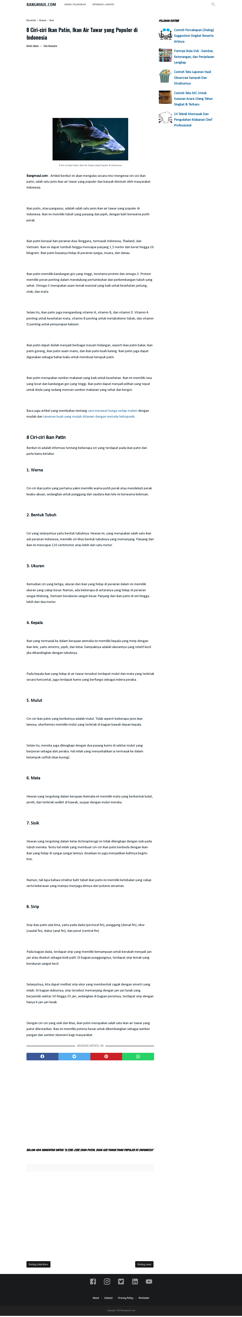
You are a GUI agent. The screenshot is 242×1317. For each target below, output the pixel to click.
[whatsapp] (138, 1057)
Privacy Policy (126, 1299)
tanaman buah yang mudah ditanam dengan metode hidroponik (88, 418)
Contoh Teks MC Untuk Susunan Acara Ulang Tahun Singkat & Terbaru (193, 99)
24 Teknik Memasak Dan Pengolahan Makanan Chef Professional (193, 120)
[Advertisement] (90, 79)
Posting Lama (144, 1265)
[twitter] (74, 1057)
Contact (108, 1299)
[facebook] (42, 1057)
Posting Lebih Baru (38, 1265)
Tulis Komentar (50, 47)
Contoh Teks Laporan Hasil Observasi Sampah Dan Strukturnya (192, 77)
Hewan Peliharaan (75, 4)
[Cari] (213, 6)
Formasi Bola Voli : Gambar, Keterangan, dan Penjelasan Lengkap (194, 57)
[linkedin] (135, 1285)
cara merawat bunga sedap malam (112, 412)
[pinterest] (106, 1057)
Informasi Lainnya (103, 4)
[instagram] (107, 1285)
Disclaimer (145, 1299)
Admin (36, 47)
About (94, 1299)
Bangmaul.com (41, 4)
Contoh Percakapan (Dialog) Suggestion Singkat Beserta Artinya (194, 36)
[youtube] (149, 1285)
